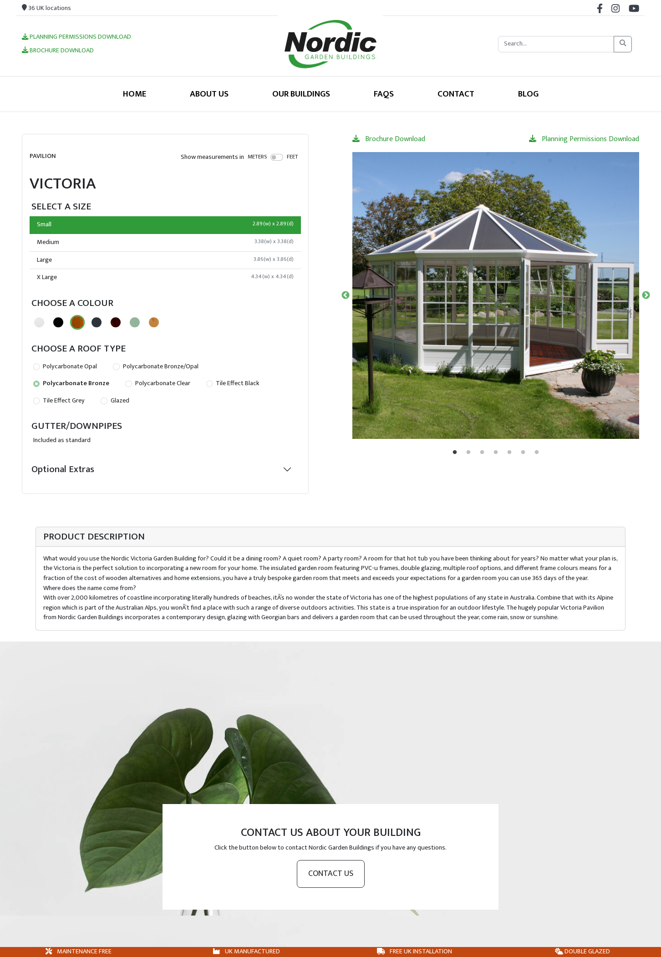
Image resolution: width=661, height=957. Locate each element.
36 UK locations (46, 8)
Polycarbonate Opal (65, 366)
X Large (165, 277)
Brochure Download (58, 51)
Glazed (115, 400)
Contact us (330, 874)
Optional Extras (62, 469)
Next (646, 295)
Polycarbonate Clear (157, 383)
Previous (345, 295)
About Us (209, 94)
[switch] (277, 157)
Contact (455, 94)
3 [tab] (482, 452)
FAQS (384, 94)
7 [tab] (536, 452)
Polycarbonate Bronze (71, 383)
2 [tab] (468, 452)
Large (165, 260)
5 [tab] (509, 452)
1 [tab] (454, 452)
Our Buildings (301, 94)
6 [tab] (523, 452)
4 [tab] (495, 452)
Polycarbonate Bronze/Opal (155, 366)
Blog (528, 94)
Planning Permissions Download (76, 37)
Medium (165, 242)
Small (165, 224)
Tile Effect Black (232, 383)
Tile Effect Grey (59, 400)
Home (134, 94)
